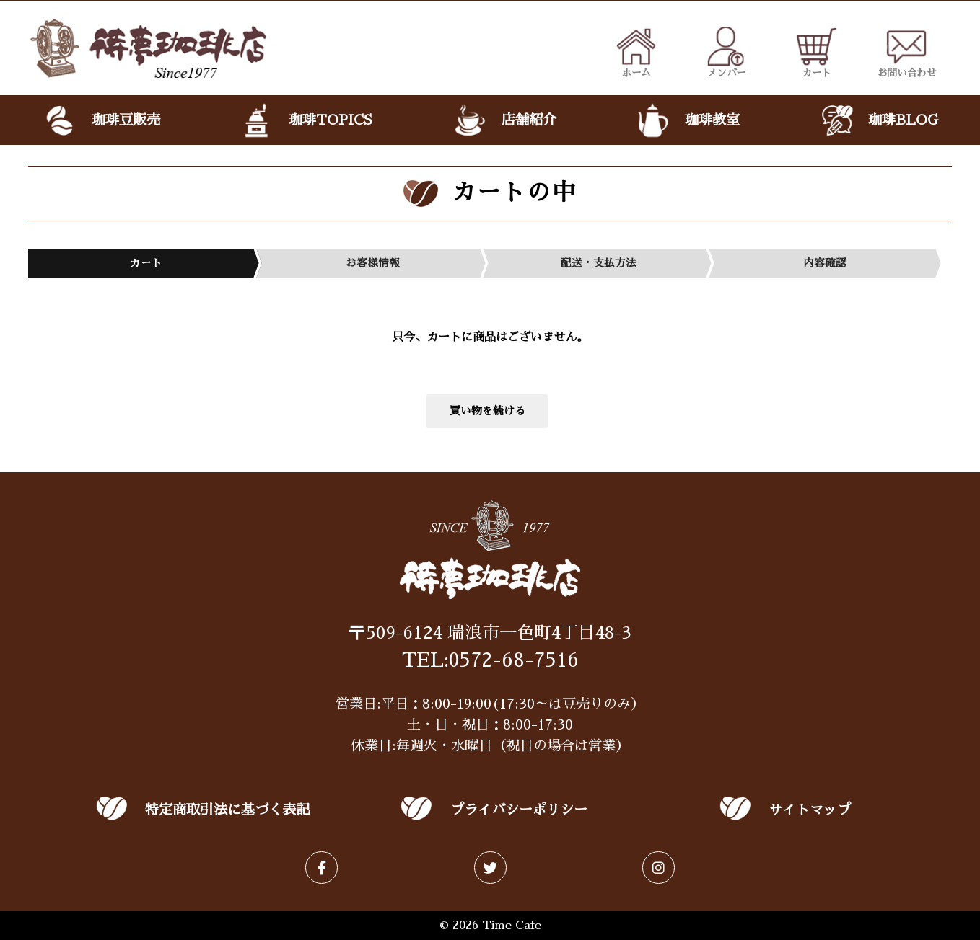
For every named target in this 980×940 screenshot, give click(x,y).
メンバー (726, 52)
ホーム (636, 52)
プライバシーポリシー (518, 810)
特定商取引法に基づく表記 (227, 810)
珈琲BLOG (878, 120)
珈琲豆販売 (101, 120)
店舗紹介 (503, 120)
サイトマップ (810, 810)
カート (816, 52)
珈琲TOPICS (305, 120)
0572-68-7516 (514, 660)
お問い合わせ (907, 52)
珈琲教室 (687, 120)
